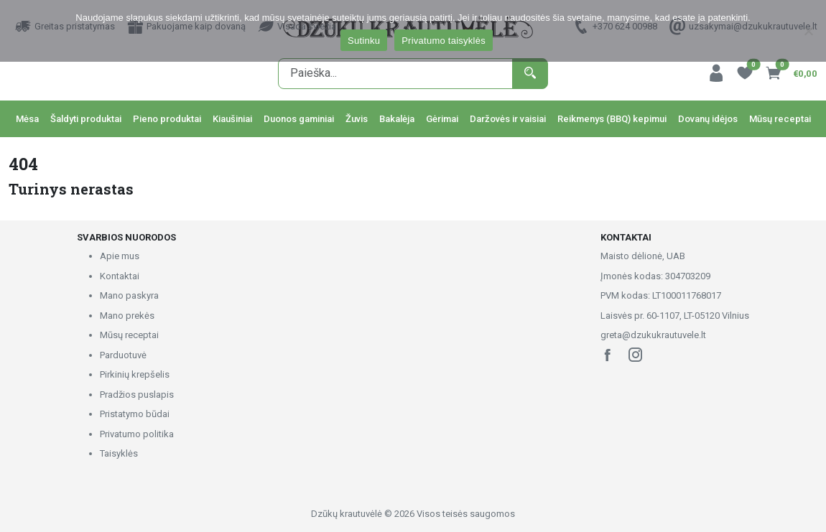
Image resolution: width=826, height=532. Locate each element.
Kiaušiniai (232, 118)
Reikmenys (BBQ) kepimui (612, 118)
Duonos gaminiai (299, 118)
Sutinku (364, 40)
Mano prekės (127, 315)
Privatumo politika (137, 434)
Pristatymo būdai (135, 414)
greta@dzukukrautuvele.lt (653, 335)
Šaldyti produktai (85, 118)
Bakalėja (396, 118)
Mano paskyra (129, 295)
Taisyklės (119, 453)
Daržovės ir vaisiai (508, 118)
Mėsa (27, 118)
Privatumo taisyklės (444, 40)
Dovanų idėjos (708, 118)
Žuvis (356, 118)
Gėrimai (442, 118)
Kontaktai (119, 276)
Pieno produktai (167, 118)
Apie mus (119, 256)
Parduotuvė (123, 355)
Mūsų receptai (780, 118)
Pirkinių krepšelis (135, 374)
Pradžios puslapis (137, 394)
